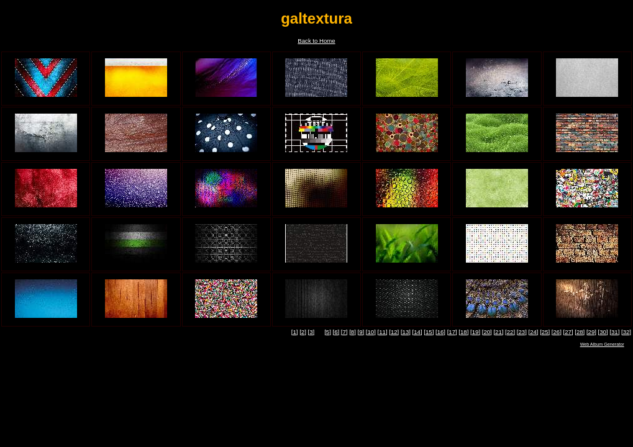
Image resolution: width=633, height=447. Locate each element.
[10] (371, 331)
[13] (406, 331)
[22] (510, 331)
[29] (591, 331)
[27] (568, 331)
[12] (394, 331)
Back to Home (316, 40)
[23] (522, 331)
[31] (614, 331)
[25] (545, 331)
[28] (580, 331)
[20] (487, 331)
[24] (533, 331)
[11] (383, 331)
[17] (452, 331)
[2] (302, 331)
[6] (335, 331)
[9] (361, 331)
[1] (294, 331)
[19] (475, 331)
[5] (327, 331)
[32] (626, 331)
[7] (344, 331)
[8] (352, 331)
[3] (310, 331)
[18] (463, 331)
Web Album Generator (602, 344)
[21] (498, 331)
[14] (417, 331)
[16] (440, 331)
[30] (603, 331)
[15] (429, 331)
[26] (557, 331)
